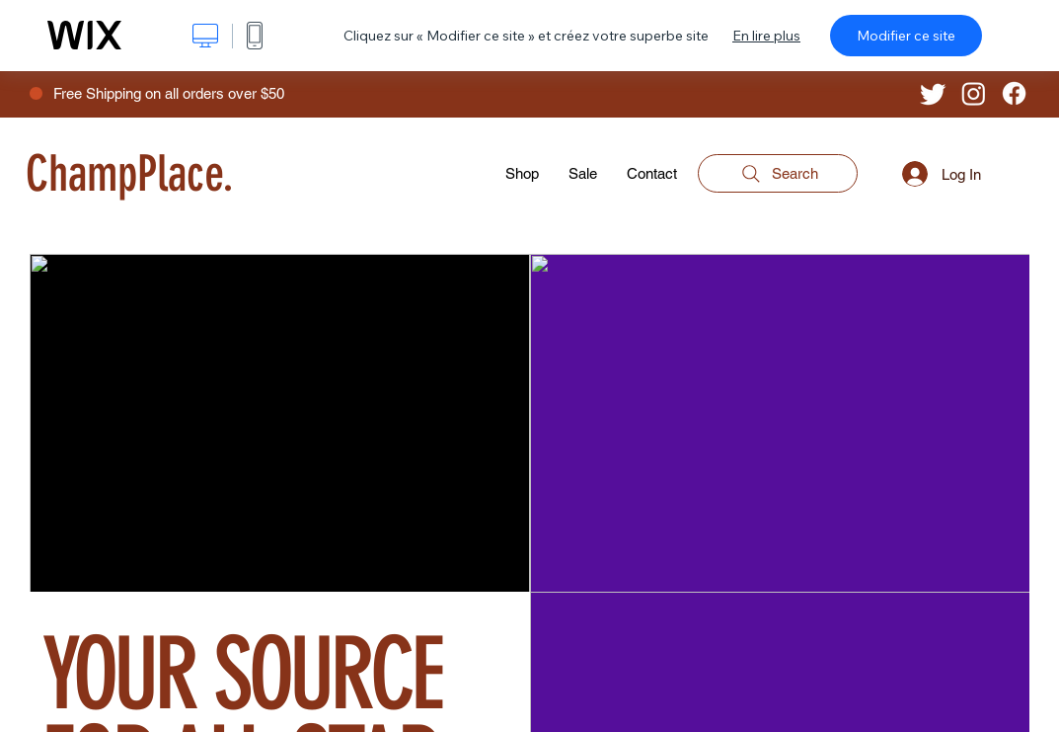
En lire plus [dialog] (766, 35)
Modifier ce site (906, 35)
